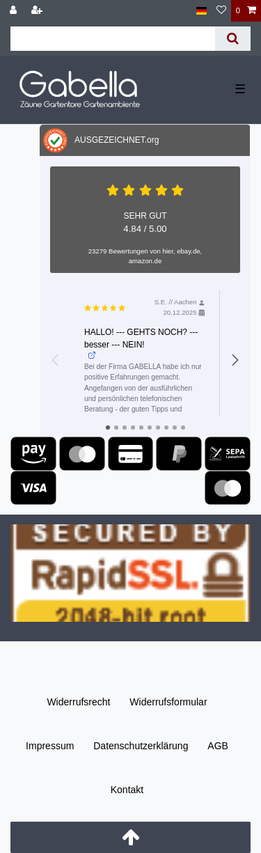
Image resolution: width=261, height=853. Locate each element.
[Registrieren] (38, 11)
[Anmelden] (14, 11)
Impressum (50, 745)
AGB (217, 745)
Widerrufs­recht (78, 701)
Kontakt (127, 789)
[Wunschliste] (221, 11)
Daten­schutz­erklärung (140, 745)
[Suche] (233, 38)
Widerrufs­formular (168, 701)
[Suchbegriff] (112, 38)
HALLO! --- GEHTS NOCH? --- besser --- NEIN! (141, 343)
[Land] (201, 11)
